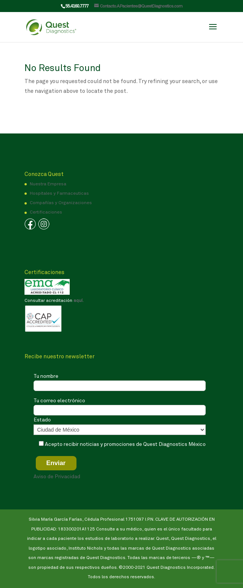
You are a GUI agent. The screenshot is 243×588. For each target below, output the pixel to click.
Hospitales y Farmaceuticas (59, 193)
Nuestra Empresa (48, 184)
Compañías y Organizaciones (61, 203)
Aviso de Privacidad (57, 476)
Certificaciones (46, 212)
